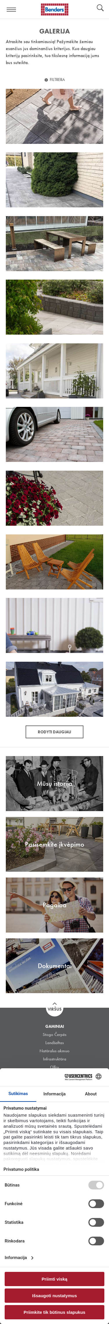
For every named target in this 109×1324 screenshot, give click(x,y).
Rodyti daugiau (54, 732)
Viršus (55, 1009)
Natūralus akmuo (54, 1051)
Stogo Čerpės (54, 1034)
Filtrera (57, 79)
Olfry (54, 1067)
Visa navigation (11, 9)
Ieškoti (100, 8)
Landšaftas (54, 1043)
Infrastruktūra (54, 1059)
